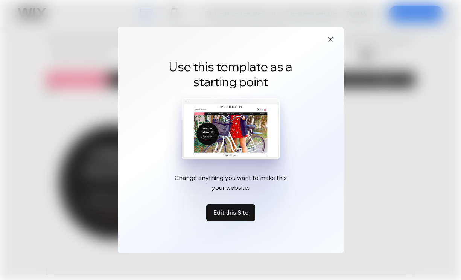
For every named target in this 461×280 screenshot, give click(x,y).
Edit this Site (230, 212)
